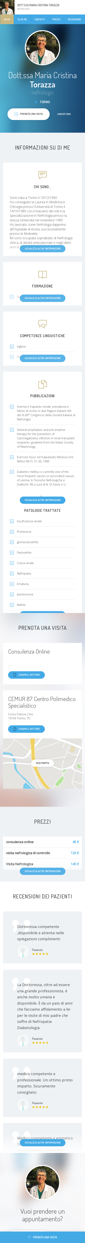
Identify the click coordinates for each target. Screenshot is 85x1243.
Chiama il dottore (26, 675)
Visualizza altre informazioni (43, 500)
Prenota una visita (42, 1237)
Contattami (64, 114)
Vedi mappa (42, 763)
